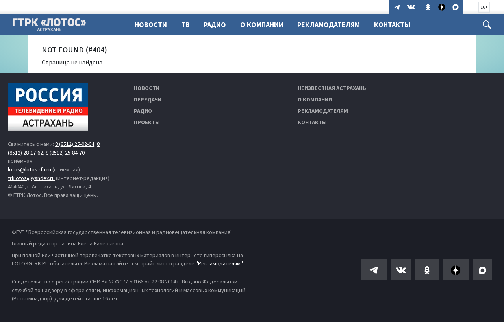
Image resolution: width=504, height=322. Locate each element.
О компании (315, 99)
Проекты (147, 122)
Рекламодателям (328, 24)
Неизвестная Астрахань (332, 88)
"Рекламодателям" (219, 263)
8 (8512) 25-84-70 (65, 152)
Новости (151, 24)
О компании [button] (262, 24)
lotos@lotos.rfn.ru (29, 169)
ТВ (185, 24)
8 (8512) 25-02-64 (74, 143)
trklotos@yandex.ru (31, 178)
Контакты (392, 24)
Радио (215, 24)
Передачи (147, 99)
